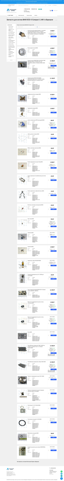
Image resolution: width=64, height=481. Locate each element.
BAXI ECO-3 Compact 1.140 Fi (36, 170)
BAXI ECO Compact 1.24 (35, 380)
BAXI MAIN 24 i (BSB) (35, 54)
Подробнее (33, 43)
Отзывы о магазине (29, 15)
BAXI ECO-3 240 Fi (34, 125)
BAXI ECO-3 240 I (34, 126)
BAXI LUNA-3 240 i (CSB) (35, 398)
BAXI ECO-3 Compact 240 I (35, 53)
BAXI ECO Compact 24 (35, 352)
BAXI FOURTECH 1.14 (35, 397)
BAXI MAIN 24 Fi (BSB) (35, 255)
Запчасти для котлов (21, 15)
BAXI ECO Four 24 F (34, 226)
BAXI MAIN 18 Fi (34, 254)
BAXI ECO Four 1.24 (34, 39)
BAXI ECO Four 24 (34, 71)
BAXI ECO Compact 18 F (35, 183)
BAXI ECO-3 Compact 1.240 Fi (36, 86)
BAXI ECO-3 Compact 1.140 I (36, 142)
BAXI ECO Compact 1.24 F (35, 280)
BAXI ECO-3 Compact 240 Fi (35, 88)
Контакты (36, 15)
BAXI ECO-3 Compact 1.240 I (36, 87)
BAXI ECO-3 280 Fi (34, 127)
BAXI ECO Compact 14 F (35, 182)
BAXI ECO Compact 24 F (35, 283)
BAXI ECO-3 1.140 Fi (35, 42)
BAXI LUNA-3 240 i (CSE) (35, 399)
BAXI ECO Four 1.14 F (35, 211)
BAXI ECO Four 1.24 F (35, 40)
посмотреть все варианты (51, 355)
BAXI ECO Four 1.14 (34, 98)
